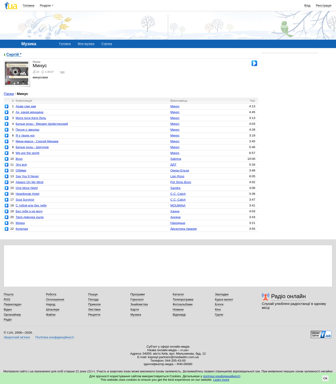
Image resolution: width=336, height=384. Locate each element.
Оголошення (55, 299)
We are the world (27, 153)
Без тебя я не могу (29, 211)
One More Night (27, 188)
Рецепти (94, 314)
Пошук (93, 294)
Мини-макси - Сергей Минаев (37, 141)
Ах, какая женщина (29, 112)
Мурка (20, 223)
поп (62, 71)
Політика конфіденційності (54, 337)
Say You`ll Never (27, 176)
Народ (50, 304)
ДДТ (173, 164)
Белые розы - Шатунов (32, 147)
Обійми (21, 170)
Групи (219, 314)
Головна (28, 5)
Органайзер (12, 314)
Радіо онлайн (288, 296)
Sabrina (175, 159)
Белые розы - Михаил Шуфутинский (42, 124)
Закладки (221, 294)
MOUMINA (178, 205)
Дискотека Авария (183, 228)
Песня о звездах (27, 129)
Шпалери (52, 309)
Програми (137, 294)
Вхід (307, 5)
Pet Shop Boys (180, 182)
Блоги (219, 304)
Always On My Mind (29, 182)
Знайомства (139, 304)
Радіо (8, 319)
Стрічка (106, 43)
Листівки (94, 309)
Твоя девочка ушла (30, 217)
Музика (135, 314)
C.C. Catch (178, 193)
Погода (93, 299)
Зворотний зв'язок (17, 337)
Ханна (174, 211)
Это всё (21, 164)
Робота (51, 294)
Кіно (218, 309)
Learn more (221, 379)
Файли (51, 314)
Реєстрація (323, 5)
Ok (325, 378)
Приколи (94, 304)
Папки (9, 94)
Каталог (178, 294)
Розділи (45, 5)
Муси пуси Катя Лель (31, 118)
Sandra (175, 188)
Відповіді (179, 314)
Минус (174, 106)
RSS (7, 299)
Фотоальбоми (182, 304)
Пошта (8, 294)
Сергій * (13, 55)
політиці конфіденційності (221, 376)
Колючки (22, 228)
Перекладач (12, 304)
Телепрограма (183, 299)
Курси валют (224, 299)
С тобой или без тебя (31, 205)
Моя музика (86, 43)
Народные (177, 223)
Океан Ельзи (179, 170)
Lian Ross (177, 176)
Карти (134, 309)
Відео (8, 309)
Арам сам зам (26, 106)
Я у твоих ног (25, 135)
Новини (178, 309)
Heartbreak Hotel (27, 193)
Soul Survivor (25, 199)
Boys (19, 159)
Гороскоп (137, 299)
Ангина (175, 217)
